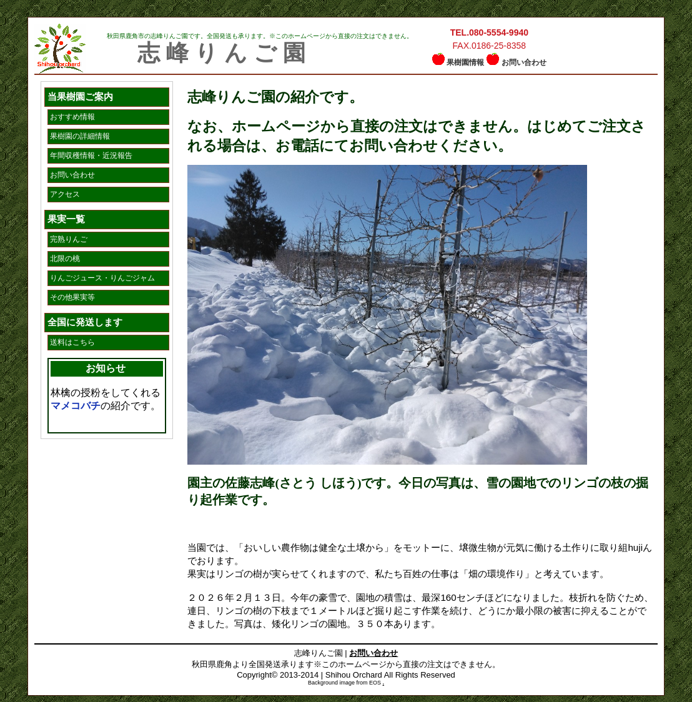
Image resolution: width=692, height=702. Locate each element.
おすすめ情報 (72, 116)
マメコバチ (76, 405)
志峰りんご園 (224, 53)
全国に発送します (84, 322)
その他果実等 (72, 297)
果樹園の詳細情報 (80, 136)
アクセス (65, 194)
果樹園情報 (465, 62)
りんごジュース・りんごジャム (102, 278)
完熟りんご (68, 239)
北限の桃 (65, 258)
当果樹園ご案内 (80, 96)
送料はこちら (72, 342)
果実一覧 (66, 219)
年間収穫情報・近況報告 (91, 155)
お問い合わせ (524, 62)
